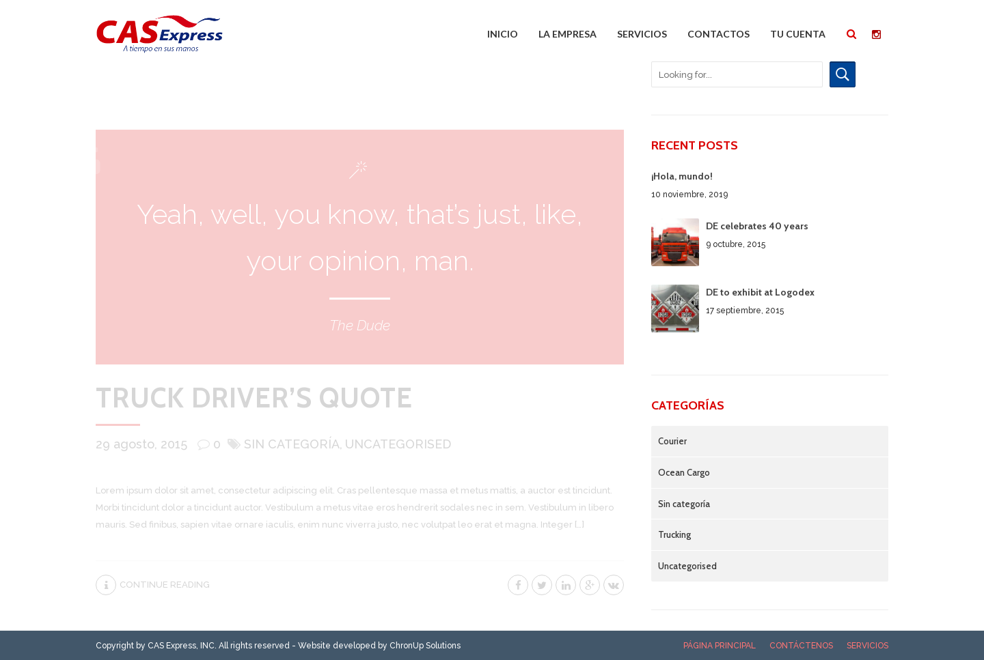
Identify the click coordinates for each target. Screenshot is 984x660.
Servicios (642, 34)
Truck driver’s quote (254, 397)
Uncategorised (398, 444)
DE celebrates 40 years (757, 226)
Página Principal (719, 645)
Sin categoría (292, 444)
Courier (672, 440)
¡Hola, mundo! (682, 176)
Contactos (718, 34)
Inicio (502, 34)
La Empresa (567, 34)
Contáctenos (801, 645)
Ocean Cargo (684, 472)
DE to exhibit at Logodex (760, 292)
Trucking (674, 534)
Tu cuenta (797, 34)
